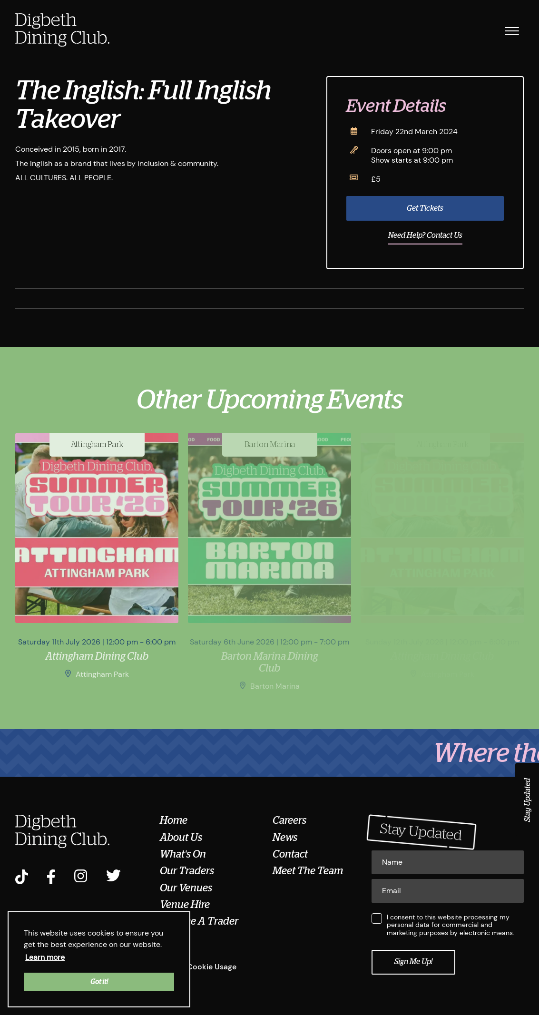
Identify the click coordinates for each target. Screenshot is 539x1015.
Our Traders (187, 871)
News (285, 837)
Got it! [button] (99, 981)
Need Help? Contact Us (425, 235)
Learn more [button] (45, 957)
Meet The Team (308, 871)
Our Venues (186, 888)
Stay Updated (527, 800)
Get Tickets (425, 208)
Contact (290, 854)
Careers (289, 820)
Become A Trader (199, 921)
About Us (181, 837)
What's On (183, 854)
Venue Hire (185, 904)
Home (173, 820)
